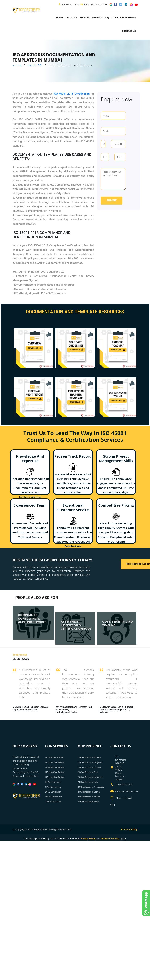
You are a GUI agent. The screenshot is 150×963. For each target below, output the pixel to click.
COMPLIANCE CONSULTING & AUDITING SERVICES (32, 618)
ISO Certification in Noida (88, 801)
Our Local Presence (124, 17)
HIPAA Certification (53, 782)
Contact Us (129, 30)
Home (59, 17)
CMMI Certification (53, 787)
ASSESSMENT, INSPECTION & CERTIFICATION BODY (76, 625)
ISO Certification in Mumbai (89, 757)
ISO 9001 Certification (54, 757)
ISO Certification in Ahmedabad (91, 787)
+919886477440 (70, 4)
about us (71, 17)
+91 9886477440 (123, 784)
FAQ (107, 17)
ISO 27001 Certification (54, 777)
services (84, 17)
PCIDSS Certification (53, 796)
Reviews (97, 17)
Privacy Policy (129, 829)
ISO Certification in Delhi (88, 782)
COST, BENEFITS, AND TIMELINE (117, 623)
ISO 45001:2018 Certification (72, 93)
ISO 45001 (35, 65)
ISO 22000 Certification (54, 772)
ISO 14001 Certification (54, 762)
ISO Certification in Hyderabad (90, 777)
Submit (112, 200)
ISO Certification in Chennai (89, 767)
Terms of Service (110, 838)
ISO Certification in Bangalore (90, 762)
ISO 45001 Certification (54, 767)
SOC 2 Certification (53, 792)
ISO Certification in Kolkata (89, 796)
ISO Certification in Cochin (89, 792)
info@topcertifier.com (94, 4)
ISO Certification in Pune (88, 772)
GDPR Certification (53, 801)
